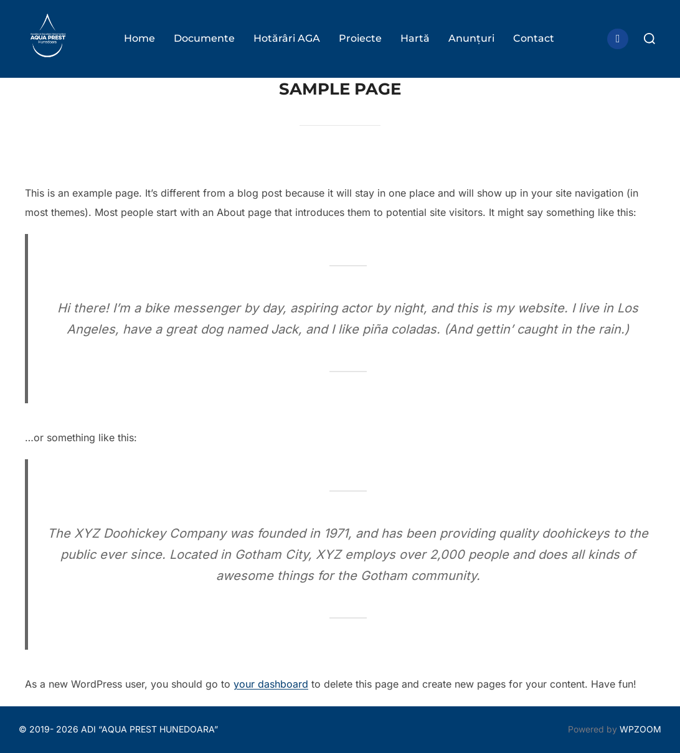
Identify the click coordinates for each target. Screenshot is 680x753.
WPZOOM (640, 729)
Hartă (415, 38)
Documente (204, 38)
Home (139, 38)
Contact (533, 38)
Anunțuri (471, 38)
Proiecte (360, 38)
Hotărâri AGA (286, 38)
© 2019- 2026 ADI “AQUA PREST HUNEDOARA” (118, 729)
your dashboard (271, 684)
